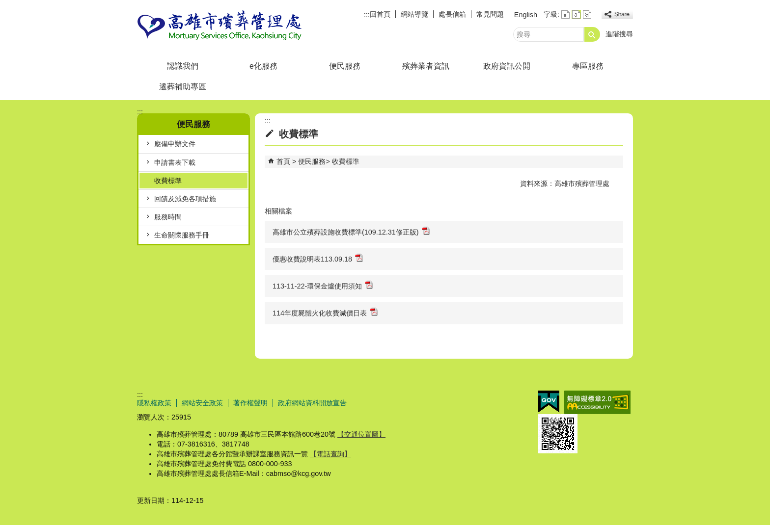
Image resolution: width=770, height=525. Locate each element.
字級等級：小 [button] (565, 14)
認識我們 (182, 66)
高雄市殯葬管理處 (220, 26)
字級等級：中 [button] (576, 14)
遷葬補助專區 (182, 86)
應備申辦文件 (174, 144)
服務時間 (168, 217)
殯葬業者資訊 (425, 66)
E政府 (548, 402)
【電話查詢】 (330, 454)
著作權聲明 (250, 403)
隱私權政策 (154, 403)
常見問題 (490, 14)
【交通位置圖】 (361, 434)
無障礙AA (597, 402)
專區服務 (588, 66)
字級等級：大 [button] (587, 14)
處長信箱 (452, 14)
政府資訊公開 (506, 66)
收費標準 (168, 180)
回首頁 (380, 14)
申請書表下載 (174, 162)
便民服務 (344, 66)
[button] (592, 34)
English (525, 15)
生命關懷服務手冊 (181, 235)
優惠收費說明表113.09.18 (318, 258)
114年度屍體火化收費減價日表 (325, 312)
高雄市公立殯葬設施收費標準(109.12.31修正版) (351, 231)
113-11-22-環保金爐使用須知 (323, 285)
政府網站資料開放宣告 (312, 403)
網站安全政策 (202, 403)
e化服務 (263, 66)
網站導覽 (414, 14)
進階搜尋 (619, 34)
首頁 (283, 161)
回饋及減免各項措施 (185, 199)
